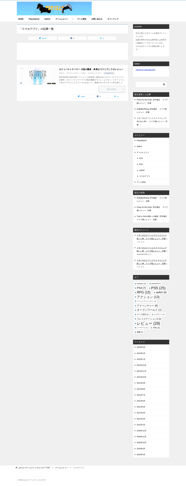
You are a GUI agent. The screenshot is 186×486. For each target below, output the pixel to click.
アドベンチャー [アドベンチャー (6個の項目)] (147, 305)
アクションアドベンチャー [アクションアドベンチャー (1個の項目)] (146, 301)
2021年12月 (141, 365)
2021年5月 (141, 407)
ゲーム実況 (81, 19)
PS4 (141, 158)
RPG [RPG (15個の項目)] (143, 292)
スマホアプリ (109, 73)
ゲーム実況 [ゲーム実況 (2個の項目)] (143, 314)
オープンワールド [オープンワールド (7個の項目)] (149, 310)
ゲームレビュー (62, 19)
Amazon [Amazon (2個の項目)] (141, 284)
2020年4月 (141, 454)
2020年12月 (141, 431)
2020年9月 (141, 449)
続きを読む (115, 89)
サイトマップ (112, 19)
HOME (21, 19)
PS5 (141, 164)
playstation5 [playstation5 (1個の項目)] (156, 283)
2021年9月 (141, 383)
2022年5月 (141, 347)
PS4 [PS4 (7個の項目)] (141, 287)
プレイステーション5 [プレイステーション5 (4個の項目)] (149, 319)
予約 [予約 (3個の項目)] (156, 328)
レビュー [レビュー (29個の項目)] (148, 323)
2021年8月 (141, 389)
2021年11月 (141, 371)
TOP (34, 468)
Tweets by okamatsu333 (145, 70)
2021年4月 (141, 413)
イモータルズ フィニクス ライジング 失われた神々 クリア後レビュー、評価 (152, 121)
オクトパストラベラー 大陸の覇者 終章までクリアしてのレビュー (91, 69)
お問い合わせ (96, 19)
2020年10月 (141, 443)
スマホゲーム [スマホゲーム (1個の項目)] (159, 314)
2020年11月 (141, 437)
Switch (47, 19)
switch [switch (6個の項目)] (161, 292)
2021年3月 (141, 419)
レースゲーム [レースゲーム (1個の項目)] (142, 327)
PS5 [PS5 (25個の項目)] (158, 288)
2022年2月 (141, 353)
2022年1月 (141, 359)
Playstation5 (34, 19)
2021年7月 (141, 395)
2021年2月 (141, 425)
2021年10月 (141, 377)
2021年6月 (141, 401)
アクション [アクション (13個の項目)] (148, 297)
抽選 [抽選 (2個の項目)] (140, 332)
